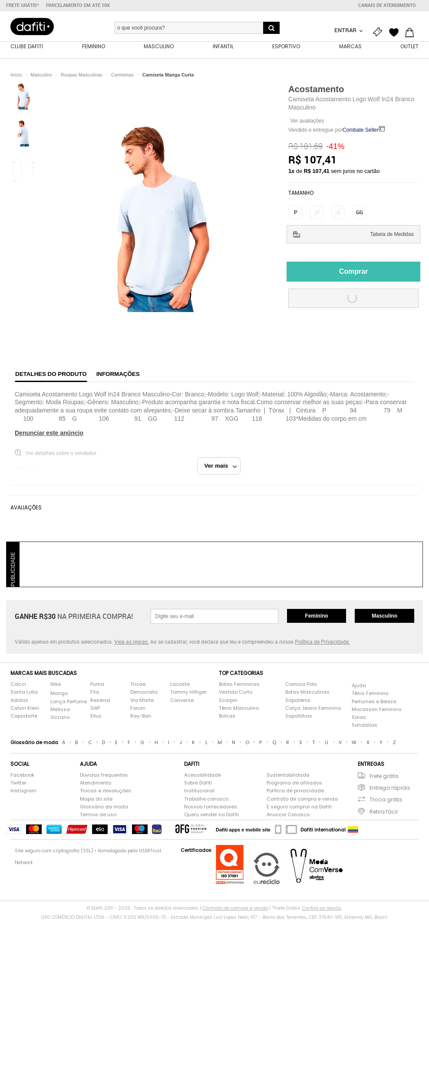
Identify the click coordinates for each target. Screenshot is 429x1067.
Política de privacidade (295, 792)
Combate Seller (361, 131)
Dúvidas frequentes (104, 776)
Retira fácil (384, 812)
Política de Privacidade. (322, 642)
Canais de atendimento (387, 5)
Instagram (23, 792)
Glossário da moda (104, 807)
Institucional (199, 792)
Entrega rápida (390, 789)
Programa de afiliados (294, 784)
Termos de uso (98, 815)
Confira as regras (321, 909)
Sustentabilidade (288, 776)
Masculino (384, 617)
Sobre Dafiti (198, 784)
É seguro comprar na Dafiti (299, 807)
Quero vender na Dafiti (211, 815)
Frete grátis (384, 777)
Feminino (316, 617)
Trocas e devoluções (105, 792)
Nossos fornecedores (210, 807)
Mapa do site (96, 800)
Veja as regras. (131, 642)
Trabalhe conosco (206, 800)
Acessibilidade (202, 776)
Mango (59, 694)
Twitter (18, 784)
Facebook (22, 776)
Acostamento (316, 90)
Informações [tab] (118, 375)
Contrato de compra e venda (302, 800)
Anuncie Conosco (288, 815)
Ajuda (359, 686)
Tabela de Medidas (392, 235)
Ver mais (221, 467)
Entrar (346, 30)
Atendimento (95, 784)
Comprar (353, 272)
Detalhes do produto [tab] (51, 375)
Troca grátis (386, 800)
